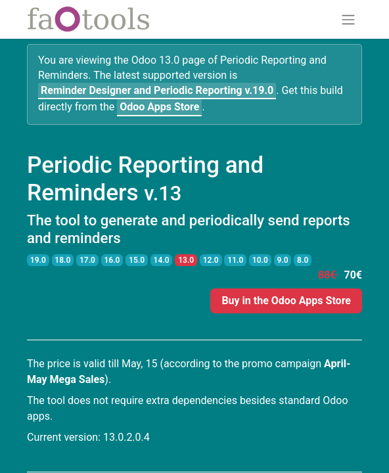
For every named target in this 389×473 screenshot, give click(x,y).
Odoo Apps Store (159, 107)
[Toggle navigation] (348, 19)
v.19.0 (157, 90)
